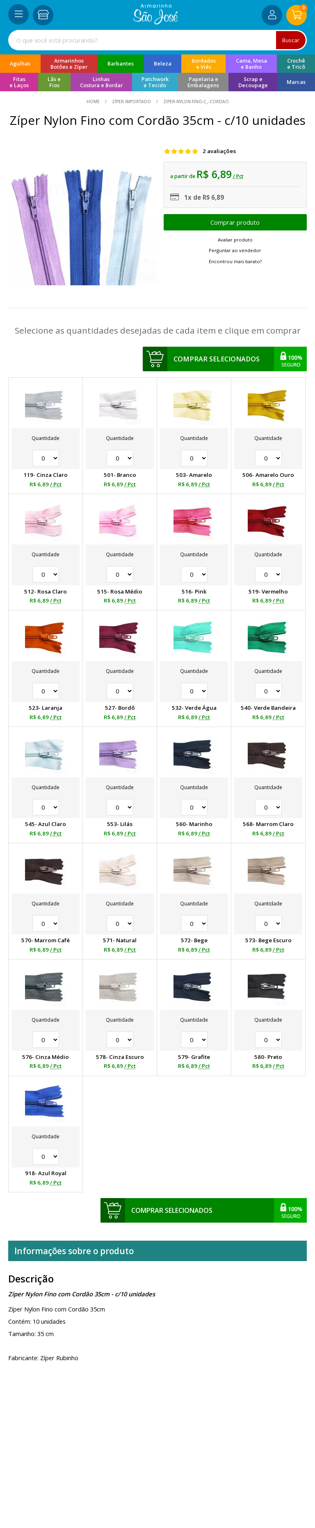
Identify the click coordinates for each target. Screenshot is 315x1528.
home (94, 101)
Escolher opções (235, 222)
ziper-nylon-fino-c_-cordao (195, 101)
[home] (155, 22)
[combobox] (157, 40)
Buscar (290, 40)
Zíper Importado (131, 101)
